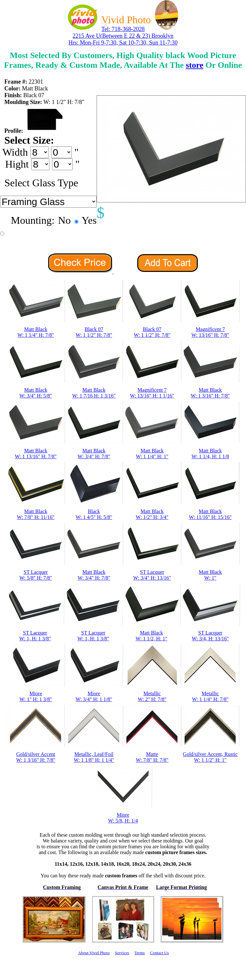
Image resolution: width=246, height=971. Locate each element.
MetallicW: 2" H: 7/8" (152, 696)
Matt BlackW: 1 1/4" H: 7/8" (35, 332)
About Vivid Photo (94, 952)
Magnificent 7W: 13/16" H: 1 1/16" (152, 392)
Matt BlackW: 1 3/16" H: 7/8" (210, 392)
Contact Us (159, 952)
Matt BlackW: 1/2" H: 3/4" (152, 514)
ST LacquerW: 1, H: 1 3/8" (35, 635)
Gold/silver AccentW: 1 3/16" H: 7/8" (35, 757)
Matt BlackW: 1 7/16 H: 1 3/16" (93, 392)
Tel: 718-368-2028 (122, 29)
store (194, 65)
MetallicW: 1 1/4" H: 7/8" (210, 696)
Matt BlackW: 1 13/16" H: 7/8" (36, 453)
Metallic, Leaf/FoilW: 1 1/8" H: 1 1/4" (94, 757)
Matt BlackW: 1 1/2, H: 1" (151, 635)
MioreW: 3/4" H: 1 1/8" (94, 696)
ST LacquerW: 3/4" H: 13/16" (152, 575)
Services (122, 952)
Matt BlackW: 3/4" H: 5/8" (35, 392)
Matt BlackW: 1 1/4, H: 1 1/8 (210, 453)
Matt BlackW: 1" (210, 575)
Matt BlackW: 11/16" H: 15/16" (210, 514)
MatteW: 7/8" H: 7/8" (152, 757)
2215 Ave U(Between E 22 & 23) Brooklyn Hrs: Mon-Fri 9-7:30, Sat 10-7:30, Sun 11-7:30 (123, 39)
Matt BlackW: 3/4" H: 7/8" (94, 453)
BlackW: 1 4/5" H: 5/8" (94, 514)
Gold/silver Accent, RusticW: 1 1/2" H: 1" (210, 757)
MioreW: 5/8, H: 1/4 (123, 817)
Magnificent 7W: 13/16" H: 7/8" (210, 332)
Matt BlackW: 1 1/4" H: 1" (152, 453)
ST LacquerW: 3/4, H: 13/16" (210, 635)
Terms (139, 952)
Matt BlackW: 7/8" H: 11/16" (35, 514)
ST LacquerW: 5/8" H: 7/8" (35, 575)
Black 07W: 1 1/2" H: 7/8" (94, 332)
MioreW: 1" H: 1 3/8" (35, 696)
